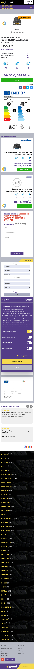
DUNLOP (4, 498)
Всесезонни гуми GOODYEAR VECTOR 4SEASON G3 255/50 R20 (18, 153)
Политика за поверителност (5, 654)
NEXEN (4, 583)
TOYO (3, 623)
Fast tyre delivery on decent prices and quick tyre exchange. (17, 432)
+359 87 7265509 (7, 6)
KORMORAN (6, 542)
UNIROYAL (5, 631)
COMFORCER (6, 482)
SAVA (3, 611)
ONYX (3, 587)
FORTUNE (5, 510)
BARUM (4, 470)
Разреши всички (17, 361)
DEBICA (4, 494)
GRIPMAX (5, 534)
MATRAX (4, 567)
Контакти (21, 645)
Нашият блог (10, 659)
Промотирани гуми (6, 648)
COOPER (4, 490)
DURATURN (5, 502)
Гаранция (21, 653)
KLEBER (4, 538)
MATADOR (5, 563)
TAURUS (4, 619)
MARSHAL (5, 559)
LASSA (3, 551)
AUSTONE (5, 462)
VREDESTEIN (6, 635)
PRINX (3, 599)
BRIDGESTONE (7, 478)
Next (31, 406)
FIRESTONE (5, 506)
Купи (17, 80)
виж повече (24, 169)
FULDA (4, 514)
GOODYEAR (5, 530)
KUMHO (4, 547)
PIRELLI (4, 591)
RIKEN (3, 603)
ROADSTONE (6, 607)
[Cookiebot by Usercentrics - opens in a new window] (24, 300)
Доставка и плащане (7, 651)
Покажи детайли (22, 356)
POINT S (4, 595)
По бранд (4, 645)
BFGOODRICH (6, 474)
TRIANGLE (5, 627)
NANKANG (5, 579)
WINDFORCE (6, 639)
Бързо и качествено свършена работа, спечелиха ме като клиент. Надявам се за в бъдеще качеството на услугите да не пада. (17, 415)
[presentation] (15, 247)
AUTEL (3, 466)
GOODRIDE (5, 526)
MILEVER (4, 575)
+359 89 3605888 (7, 8)
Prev (27, 406)
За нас (20, 648)
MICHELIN (5, 571)
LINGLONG (5, 555)
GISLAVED (5, 522)
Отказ (17, 367)
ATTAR (3, 458)
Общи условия (22, 651)
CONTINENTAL (6, 486)
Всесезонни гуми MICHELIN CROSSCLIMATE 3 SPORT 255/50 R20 (19, 190)
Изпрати (17, 253)
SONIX (3, 615)
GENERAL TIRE (7, 518)
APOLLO (4, 454)
